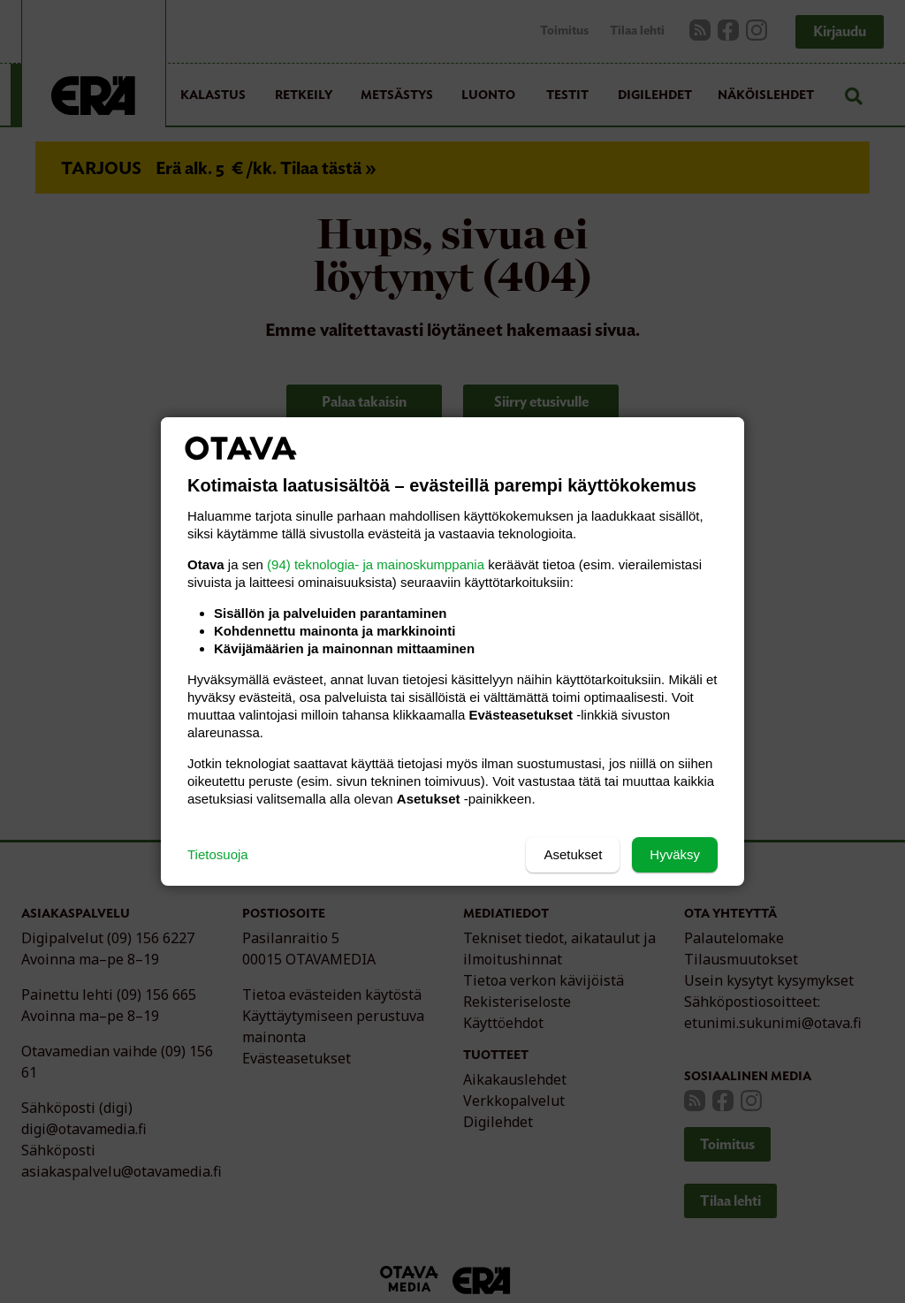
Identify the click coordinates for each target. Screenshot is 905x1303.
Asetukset (573, 854)
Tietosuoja (217, 854)
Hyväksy (675, 854)
